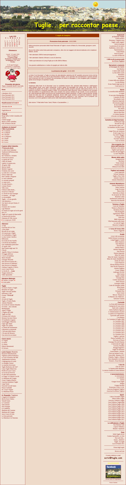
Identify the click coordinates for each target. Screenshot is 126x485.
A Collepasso (6, 136)
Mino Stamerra (119, 242)
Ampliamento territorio (9, 359)
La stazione (120, 129)
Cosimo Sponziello (118, 280)
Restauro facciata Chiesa (9, 318)
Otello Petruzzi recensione (116, 238)
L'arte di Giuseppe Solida (116, 285)
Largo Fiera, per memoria (116, 131)
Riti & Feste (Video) (8, 399)
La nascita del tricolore (9, 216)
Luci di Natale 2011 (118, 444)
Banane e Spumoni (118, 429)
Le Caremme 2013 (118, 332)
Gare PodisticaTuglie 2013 (116, 412)
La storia (4, 342)
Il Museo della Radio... (9, 190)
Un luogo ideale (119, 137)
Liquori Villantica (119, 427)
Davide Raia (120, 246)
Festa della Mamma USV (116, 355)
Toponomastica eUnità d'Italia (119, 51)
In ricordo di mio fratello (9, 241)
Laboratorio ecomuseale (9, 329)
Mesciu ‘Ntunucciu (118, 295)
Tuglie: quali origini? (118, 42)
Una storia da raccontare (9, 335)
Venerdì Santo (6, 401)
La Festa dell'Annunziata (116, 304)
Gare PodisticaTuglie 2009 (116, 404)
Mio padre (121, 78)
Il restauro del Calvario (9, 316)
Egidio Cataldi (120, 276)
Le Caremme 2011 (118, 329)
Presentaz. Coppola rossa (116, 40)
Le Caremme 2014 (118, 334)
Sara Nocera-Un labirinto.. (10, 263)
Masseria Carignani (118, 225)
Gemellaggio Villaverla (9, 322)
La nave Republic (119, 153)
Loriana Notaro (6, 186)
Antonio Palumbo (7, 303)
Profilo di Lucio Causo (9, 371)
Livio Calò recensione (117, 236)
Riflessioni (5, 239)
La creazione (120, 76)
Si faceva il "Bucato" (8, 192)
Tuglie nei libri (6, 314)
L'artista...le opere (8, 280)
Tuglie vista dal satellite (9, 291)
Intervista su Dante (118, 193)
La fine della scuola (118, 73)
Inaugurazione (120, 159)
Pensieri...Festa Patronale (116, 361)
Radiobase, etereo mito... (116, 48)
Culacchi (121, 365)
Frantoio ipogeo (119, 165)
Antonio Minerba (119, 110)
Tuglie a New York (118, 176)
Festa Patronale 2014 (8, 99)
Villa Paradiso (120, 215)
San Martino (120, 69)
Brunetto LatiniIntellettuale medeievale (117, 197)
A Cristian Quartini (118, 114)
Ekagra (122, 383)
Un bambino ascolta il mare (116, 127)
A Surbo (5, 140)
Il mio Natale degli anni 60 (116, 84)
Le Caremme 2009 (118, 325)
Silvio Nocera (120, 281)
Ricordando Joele (119, 99)
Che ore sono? (120, 366)
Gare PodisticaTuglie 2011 (116, 408)
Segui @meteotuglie (113, 463)
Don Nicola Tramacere (117, 266)
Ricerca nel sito (119, 451)
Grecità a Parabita (119, 346)
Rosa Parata (120, 287)
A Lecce (5, 142)
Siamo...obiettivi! (119, 440)
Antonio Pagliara (119, 268)
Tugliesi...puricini (119, 336)
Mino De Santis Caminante (116, 257)
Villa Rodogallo (119, 212)
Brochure (121, 161)
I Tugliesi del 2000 (7, 312)
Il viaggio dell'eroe (7, 254)
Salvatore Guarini (119, 298)
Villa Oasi (121, 217)
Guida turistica (119, 38)
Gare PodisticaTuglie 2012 (116, 410)
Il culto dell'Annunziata (9, 374)
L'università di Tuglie (117, 344)
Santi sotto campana (118, 308)
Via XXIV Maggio (118, 135)
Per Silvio (121, 108)
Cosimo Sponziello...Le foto (115, 436)
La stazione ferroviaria (8, 365)
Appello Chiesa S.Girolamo (10, 252)
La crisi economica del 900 (10, 357)
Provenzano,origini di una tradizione (118, 104)
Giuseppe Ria (120, 278)
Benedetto (121, 75)
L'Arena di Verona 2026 (116, 229)
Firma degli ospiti (119, 447)
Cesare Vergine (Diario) (9, 380)
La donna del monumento (9, 327)
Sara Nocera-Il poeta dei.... (10, 261)
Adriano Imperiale (118, 249)
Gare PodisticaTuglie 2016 (116, 417)
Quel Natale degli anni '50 (9, 248)
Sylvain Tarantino (119, 174)
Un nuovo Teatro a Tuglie (9, 288)
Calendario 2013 (7, 93)
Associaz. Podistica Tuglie (116, 400)
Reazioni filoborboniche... (9, 354)
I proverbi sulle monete (117, 315)
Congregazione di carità (9, 361)
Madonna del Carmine (8, 410)
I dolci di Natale (7, 161)
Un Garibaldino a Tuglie (9, 235)
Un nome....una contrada (9, 307)
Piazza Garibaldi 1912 (117, 338)
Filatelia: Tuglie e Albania (116, 357)
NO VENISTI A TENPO (9, 156)
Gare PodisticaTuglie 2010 (116, 406)
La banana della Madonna (116, 368)
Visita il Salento (113, 482)
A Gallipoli (6, 133)
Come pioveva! (119, 86)
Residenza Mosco (119, 210)
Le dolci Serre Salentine (9, 150)
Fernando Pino (119, 291)
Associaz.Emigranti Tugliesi (115, 389)
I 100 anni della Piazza (8, 331)
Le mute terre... (6, 182)
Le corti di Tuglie (119, 223)
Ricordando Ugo (119, 107)
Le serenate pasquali (8, 180)
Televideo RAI (7, 106)
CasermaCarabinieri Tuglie (10, 382)
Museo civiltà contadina (9, 121)
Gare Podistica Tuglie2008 (116, 402)
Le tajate (121, 93)
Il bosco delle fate (7, 175)
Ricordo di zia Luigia (8, 231)
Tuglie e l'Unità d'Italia (9, 301)
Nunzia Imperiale (119, 253)
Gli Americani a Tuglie (9, 233)
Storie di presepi (119, 44)
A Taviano (6, 134)
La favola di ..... (8, 271)
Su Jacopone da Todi (118, 195)
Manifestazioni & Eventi (9, 103)
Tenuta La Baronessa (118, 208)
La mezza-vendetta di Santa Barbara (113, 370)
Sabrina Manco (119, 247)
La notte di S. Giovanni (9, 173)
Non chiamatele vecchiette (116, 359)
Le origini (5, 340)
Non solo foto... (119, 438)
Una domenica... (7, 201)
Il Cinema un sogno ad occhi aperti (12, 210)
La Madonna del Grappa (9, 378)
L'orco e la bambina (8, 256)
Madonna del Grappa (8, 412)
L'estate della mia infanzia (116, 80)
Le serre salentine (7, 178)
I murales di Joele (119, 97)
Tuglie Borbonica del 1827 (10, 367)
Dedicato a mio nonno (117, 148)
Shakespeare (5, 154)
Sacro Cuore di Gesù (8, 414)
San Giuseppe (6, 406)
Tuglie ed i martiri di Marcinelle (11, 214)
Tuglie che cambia (7, 325)
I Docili (4, 250)
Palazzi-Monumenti (8, 346)
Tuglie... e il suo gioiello (9, 199)
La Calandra (120, 378)
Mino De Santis (119, 255)
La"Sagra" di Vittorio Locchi (10, 376)
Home (4, 89)
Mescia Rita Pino (119, 112)
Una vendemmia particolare (10, 244)
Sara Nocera (120, 251)
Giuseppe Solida (119, 283)
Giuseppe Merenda (7, 260)
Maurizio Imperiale (118, 101)
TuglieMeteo (6, 110)
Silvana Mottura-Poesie (117, 264)
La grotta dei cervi (7, 159)
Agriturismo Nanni (118, 214)
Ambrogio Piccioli (118, 272)
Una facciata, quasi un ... (116, 125)
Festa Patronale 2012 (8, 97)
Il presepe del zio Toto (8, 227)
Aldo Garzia (120, 274)
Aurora (122, 380)
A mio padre (5, 229)
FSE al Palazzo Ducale (9, 123)
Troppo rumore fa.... (8, 273)
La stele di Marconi (118, 55)
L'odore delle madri (118, 71)
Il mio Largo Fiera (118, 133)
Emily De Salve (119, 261)
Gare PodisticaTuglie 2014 (116, 414)
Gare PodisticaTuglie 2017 (116, 419)
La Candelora (6, 408)
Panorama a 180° (7, 293)
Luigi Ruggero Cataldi (117, 240)
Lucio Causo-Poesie (8, 269)
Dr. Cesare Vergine (7, 390)
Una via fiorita (120, 140)
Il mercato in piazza (8, 158)
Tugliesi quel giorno (118, 150)
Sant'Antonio (6, 405)
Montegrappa (6, 308)
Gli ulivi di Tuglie (7, 299)
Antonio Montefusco (118, 180)
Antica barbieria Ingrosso (116, 310)
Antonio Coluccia (119, 178)
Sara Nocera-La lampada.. (9, 265)
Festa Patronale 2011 (8, 95)
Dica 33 (4, 212)
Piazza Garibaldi (7, 388)
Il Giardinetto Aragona (8, 320)
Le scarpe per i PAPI (9, 220)
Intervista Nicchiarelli (117, 200)
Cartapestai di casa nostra (116, 306)
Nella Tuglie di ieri (118, 434)
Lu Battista (121, 289)
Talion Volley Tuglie (118, 398)
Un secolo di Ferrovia (8, 373)
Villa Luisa (5, 188)
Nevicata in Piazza (118, 340)
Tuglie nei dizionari (118, 349)
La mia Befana (119, 82)
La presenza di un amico (117, 46)
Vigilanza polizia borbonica (10, 355)
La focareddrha (6, 197)
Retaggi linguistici (118, 348)
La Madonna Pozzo (7, 391)
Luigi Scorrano (119, 189)
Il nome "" (8, 295)
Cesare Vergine (119, 270)
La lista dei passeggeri (117, 152)
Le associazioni (119, 376)
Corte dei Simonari (118, 206)
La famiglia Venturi (8, 363)
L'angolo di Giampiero (8, 397)
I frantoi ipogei (6, 120)
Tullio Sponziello (7, 275)
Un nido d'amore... (7, 184)
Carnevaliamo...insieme (117, 351)
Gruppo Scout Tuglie (118, 381)
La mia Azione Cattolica (9, 237)
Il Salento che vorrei (8, 171)
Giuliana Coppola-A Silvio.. (10, 267)
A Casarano (6, 131)
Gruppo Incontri (119, 385)
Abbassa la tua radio (118, 167)
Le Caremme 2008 (118, 323)
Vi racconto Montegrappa (116, 95)
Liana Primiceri (119, 263)
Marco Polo (120, 191)
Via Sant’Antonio (119, 139)
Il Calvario (5, 348)
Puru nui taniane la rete (116, 353)
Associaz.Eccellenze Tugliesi (115, 391)
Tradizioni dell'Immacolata (10, 152)
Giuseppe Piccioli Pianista (116, 342)
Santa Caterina (119, 187)
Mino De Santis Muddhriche (115, 259)
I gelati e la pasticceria (8, 163)
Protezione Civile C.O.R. (116, 387)
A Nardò (5, 138)
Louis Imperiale (119, 172)
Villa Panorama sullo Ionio (116, 221)
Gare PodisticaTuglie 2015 (116, 415)
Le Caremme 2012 (118, 331)
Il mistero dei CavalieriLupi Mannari (9, 208)
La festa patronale (7, 416)
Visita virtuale (120, 163)
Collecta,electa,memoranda (115, 59)
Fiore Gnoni (120, 293)
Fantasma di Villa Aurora (9, 218)
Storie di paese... (119, 53)
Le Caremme (6, 403)
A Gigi (4, 225)
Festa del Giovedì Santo (9, 386)
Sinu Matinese (120, 244)
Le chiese (5, 344)
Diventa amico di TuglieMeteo (113, 479)
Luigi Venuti (5, 384)
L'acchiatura (120, 317)
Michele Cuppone (7, 169)
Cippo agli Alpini (7, 324)
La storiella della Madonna (116, 91)
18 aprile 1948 (6, 165)
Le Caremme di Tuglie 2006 (115, 319)
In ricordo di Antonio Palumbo (11, 305)
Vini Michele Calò (118, 425)
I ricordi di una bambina (9, 243)
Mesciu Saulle (6, 167)
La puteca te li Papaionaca (116, 314)
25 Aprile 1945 (6, 246)
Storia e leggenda (119, 231)
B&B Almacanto (119, 219)
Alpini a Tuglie (6, 310)
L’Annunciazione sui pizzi (116, 312)
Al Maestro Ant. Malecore (116, 297)
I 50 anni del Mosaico (8, 333)
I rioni (4, 297)
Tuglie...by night (119, 442)
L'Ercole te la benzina (117, 116)
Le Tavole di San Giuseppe (10, 193)
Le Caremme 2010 (118, 327)
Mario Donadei (6, 258)
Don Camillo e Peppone (9, 176)
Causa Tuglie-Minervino (9, 369)
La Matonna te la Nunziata (10, 418)
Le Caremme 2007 (118, 321)
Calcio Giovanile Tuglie (117, 396)
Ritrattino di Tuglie (7, 290)
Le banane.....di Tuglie (8, 195)
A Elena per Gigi (119, 122)
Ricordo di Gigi (119, 123)
